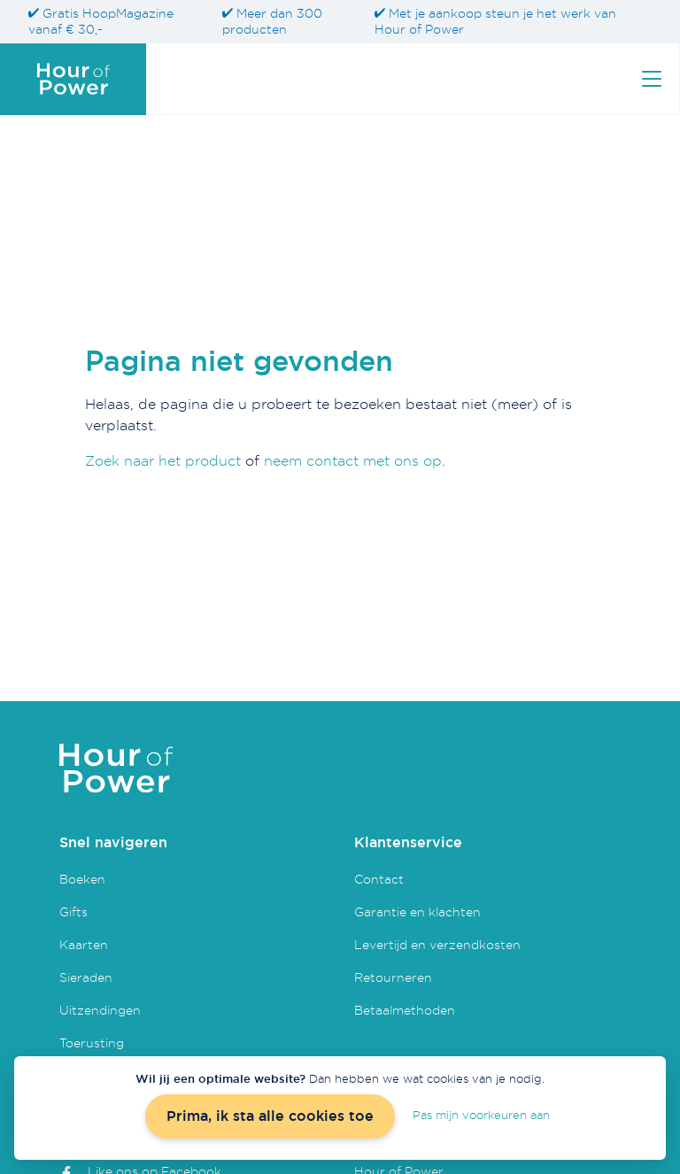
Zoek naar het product (163, 460)
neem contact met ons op (353, 460)
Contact (379, 878)
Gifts (73, 911)
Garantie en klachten (417, 911)
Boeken (82, 878)
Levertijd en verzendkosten (437, 944)
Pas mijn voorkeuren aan (481, 1115)
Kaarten (83, 944)
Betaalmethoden (404, 1009)
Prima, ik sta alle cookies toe (270, 1116)
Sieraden (85, 977)
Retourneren (393, 977)
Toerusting (91, 1042)
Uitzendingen (100, 1009)
